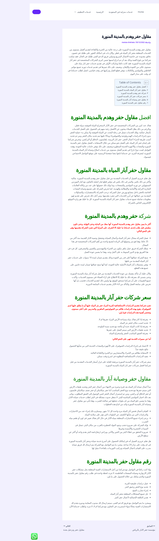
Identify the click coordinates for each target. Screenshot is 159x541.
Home (110, 11)
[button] (47, 12)
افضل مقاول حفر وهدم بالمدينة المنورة (101, 86)
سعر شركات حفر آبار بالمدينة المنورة (102, 96)
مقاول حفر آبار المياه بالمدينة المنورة (102, 90)
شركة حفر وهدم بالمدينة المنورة (103, 93)
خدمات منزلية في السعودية (90, 11)
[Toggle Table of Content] (115, 82)
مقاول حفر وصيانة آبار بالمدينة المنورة (101, 99)
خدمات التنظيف (54, 12)
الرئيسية (70, 11)
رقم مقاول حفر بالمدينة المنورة (104, 102)
